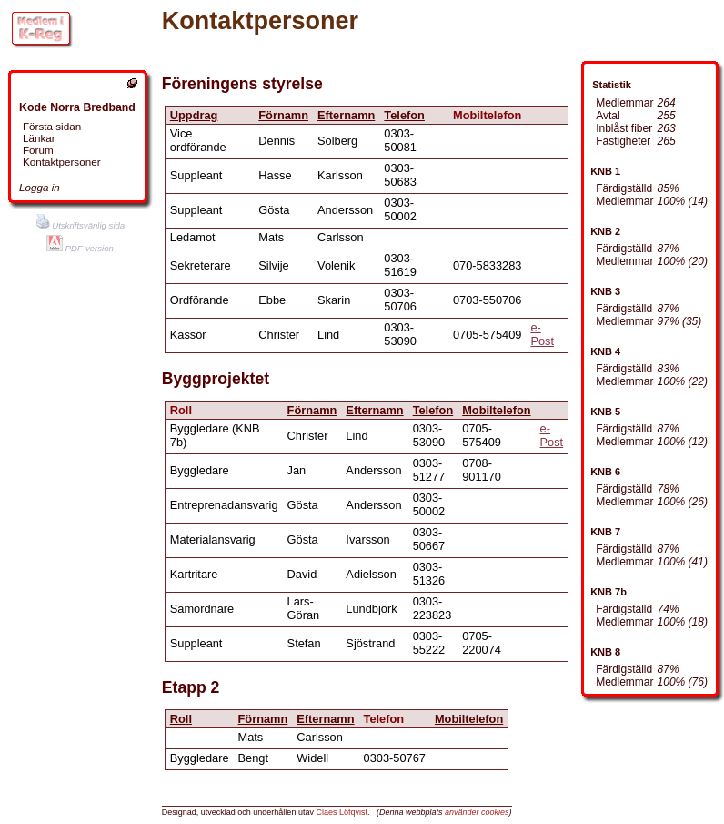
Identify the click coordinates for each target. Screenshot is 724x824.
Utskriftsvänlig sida (80, 225)
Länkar (39, 138)
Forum (38, 150)
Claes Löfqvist (341, 812)
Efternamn (346, 115)
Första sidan (52, 126)
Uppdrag (194, 115)
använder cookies (477, 812)
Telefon (404, 115)
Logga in (39, 187)
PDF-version (80, 248)
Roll (181, 719)
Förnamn (283, 115)
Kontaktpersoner (62, 162)
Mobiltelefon (496, 410)
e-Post (542, 334)
